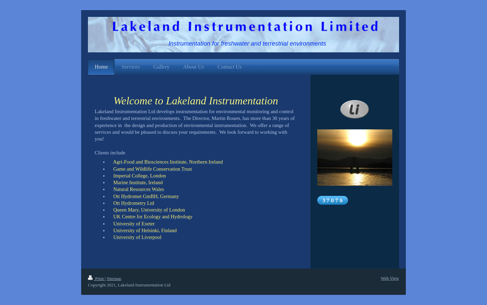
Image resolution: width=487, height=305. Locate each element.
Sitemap (114, 278)
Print (96, 278)
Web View (390, 278)
